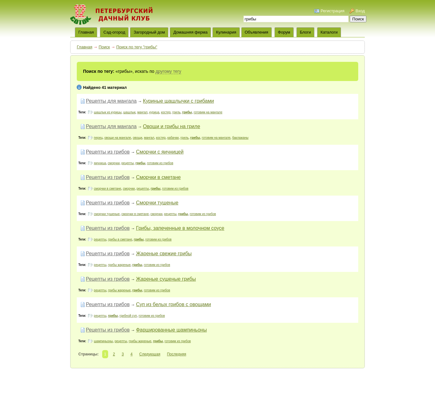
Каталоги (329, 32)
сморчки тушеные (107, 214)
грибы (187, 112)
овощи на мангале (117, 137)
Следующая (149, 354)
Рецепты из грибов (108, 151)
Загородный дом (149, 32)
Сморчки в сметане (158, 177)
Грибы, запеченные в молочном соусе (180, 228)
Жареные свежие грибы (164, 253)
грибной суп (128, 315)
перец (98, 137)
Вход (360, 10)
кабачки (173, 137)
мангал (142, 112)
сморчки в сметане (107, 188)
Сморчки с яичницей (160, 151)
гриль (176, 112)
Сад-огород (114, 32)
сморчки (114, 163)
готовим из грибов (160, 163)
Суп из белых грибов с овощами (173, 304)
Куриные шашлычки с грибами (178, 101)
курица (154, 112)
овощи (137, 137)
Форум (284, 32)
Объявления (256, 32)
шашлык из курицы (108, 112)
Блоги (305, 32)
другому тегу (168, 71)
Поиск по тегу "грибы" (136, 47)
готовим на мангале (208, 112)
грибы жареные (119, 265)
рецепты (127, 163)
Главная (84, 47)
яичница (100, 163)
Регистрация (332, 10)
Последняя (176, 354)
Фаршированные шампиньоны (171, 329)
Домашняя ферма (190, 32)
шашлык (129, 112)
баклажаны (240, 137)
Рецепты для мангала (111, 101)
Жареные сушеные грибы (166, 279)
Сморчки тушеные (157, 202)
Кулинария (226, 32)
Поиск (104, 47)
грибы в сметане (120, 239)
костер (166, 112)
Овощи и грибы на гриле (171, 126)
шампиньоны (103, 341)
